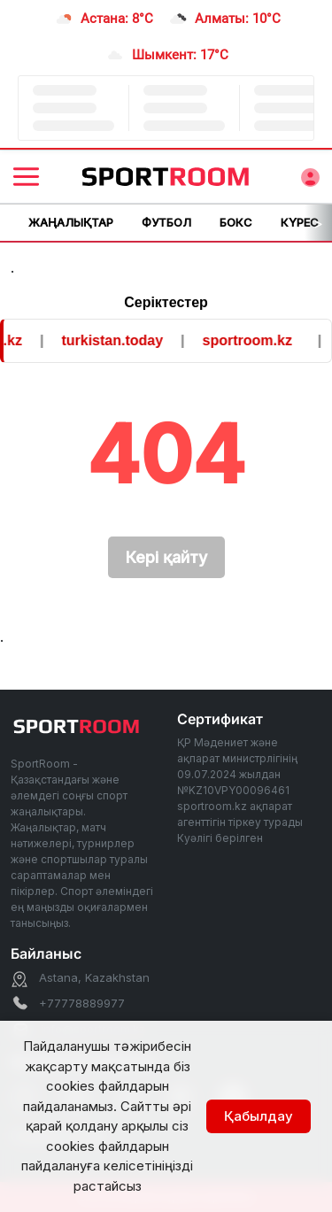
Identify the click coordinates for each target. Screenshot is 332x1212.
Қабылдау (258, 1116)
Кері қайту (166, 557)
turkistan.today (115, 340)
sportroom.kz (250, 340)
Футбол (166, 222)
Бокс (236, 222)
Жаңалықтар (70, 222)
